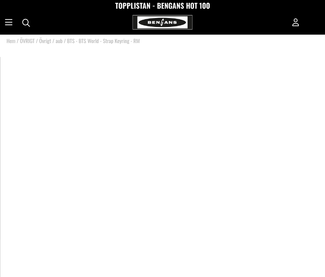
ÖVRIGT (27, 41)
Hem (11, 41)
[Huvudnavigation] (8, 23)
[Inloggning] (295, 23)
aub (58, 41)
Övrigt (45, 41)
